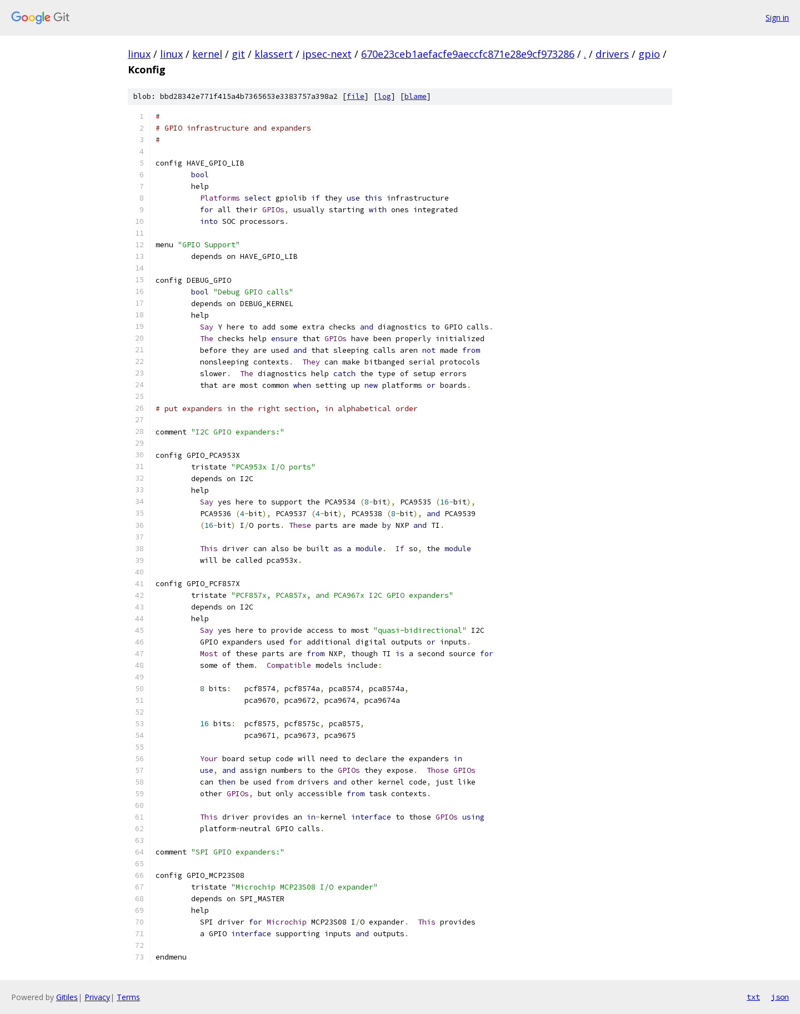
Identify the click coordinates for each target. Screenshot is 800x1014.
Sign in (777, 17)
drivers (612, 54)
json (780, 997)
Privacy (97, 997)
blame (415, 96)
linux (139, 54)
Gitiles (67, 997)
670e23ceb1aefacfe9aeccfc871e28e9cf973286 (467, 54)
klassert (273, 54)
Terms (128, 997)
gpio (649, 54)
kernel (207, 54)
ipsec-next (327, 54)
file (355, 96)
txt (753, 997)
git (238, 54)
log (384, 96)
